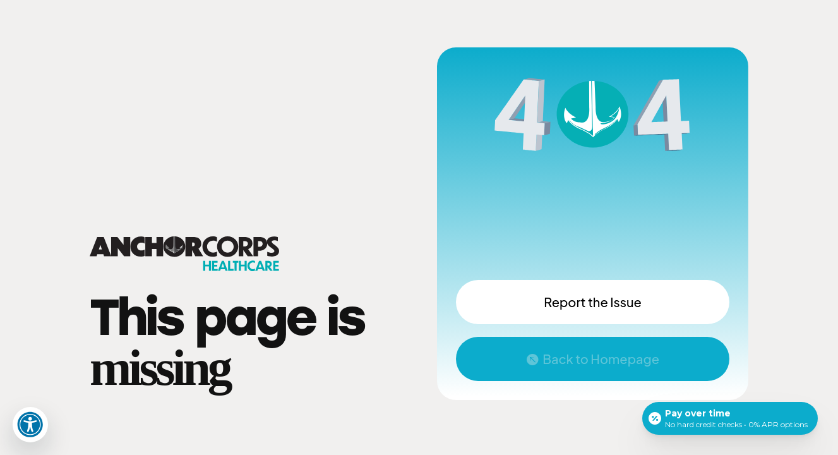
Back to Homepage (600, 359)
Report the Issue (592, 302)
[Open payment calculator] (730, 418)
